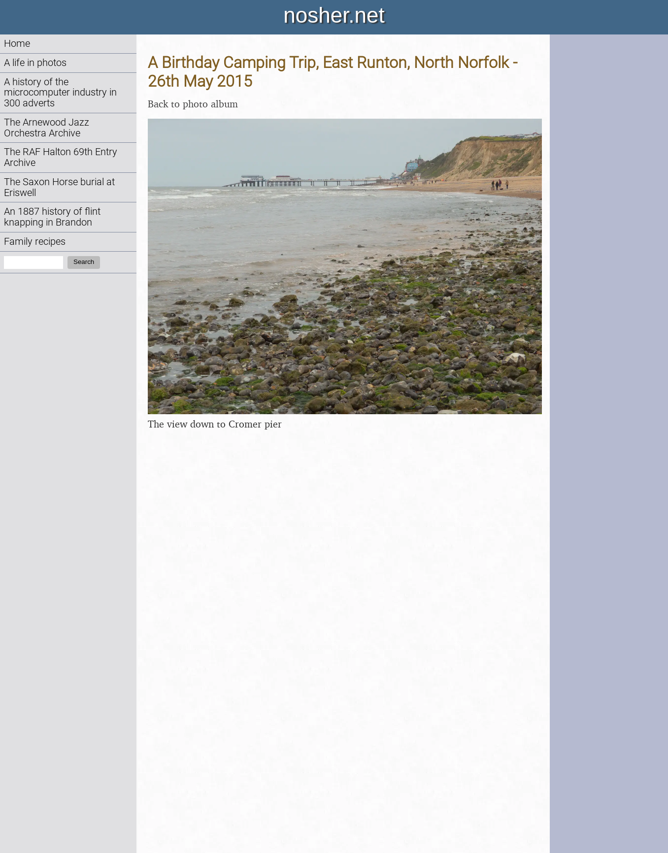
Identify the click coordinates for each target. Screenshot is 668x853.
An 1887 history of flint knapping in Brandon (52, 217)
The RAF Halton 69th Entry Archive (60, 157)
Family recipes (35, 241)
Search (83, 261)
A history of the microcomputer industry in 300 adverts (60, 92)
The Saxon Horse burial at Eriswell (59, 187)
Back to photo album (193, 104)
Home (17, 43)
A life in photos (35, 62)
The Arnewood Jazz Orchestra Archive (46, 128)
